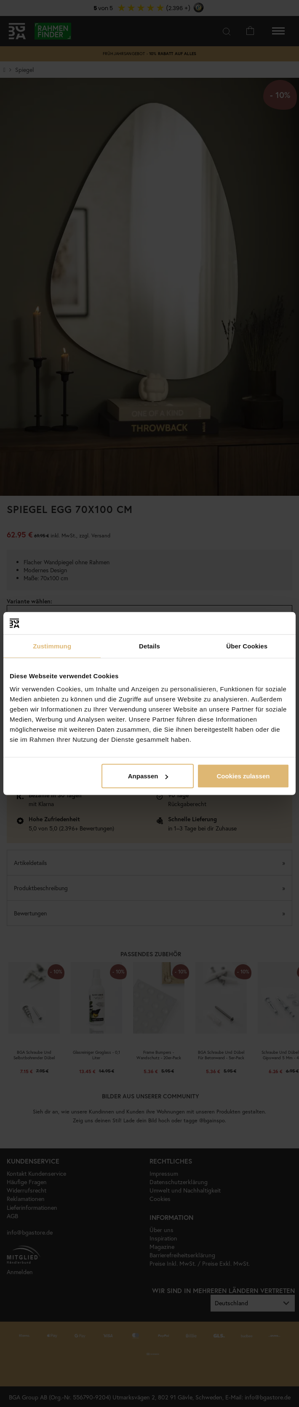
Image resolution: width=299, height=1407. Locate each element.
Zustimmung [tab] (52, 645)
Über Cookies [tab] (246, 645)
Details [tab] (149, 645)
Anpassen (148, 776)
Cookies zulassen (243, 776)
